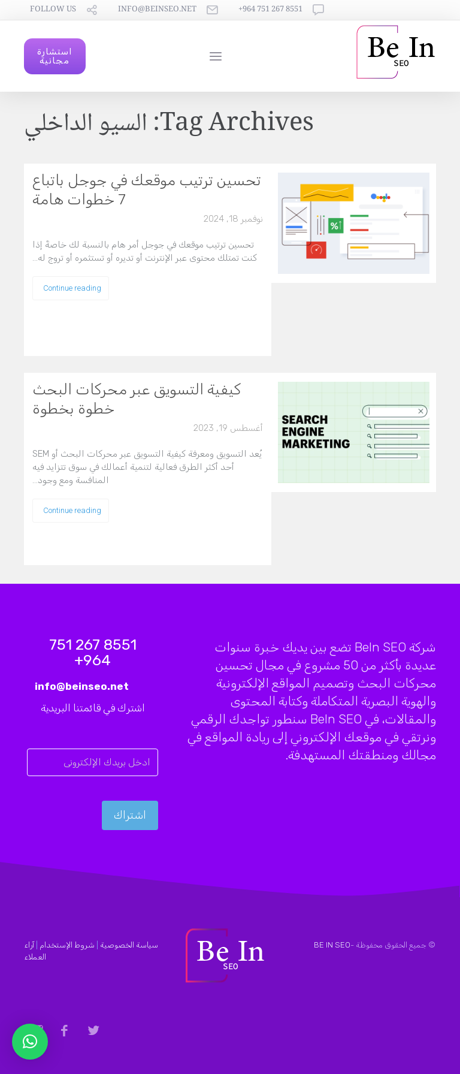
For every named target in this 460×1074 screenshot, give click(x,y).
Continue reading (72, 287)
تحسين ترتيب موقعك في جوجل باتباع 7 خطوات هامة (146, 189)
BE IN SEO (332, 944)
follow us (53, 10)
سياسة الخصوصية (129, 944)
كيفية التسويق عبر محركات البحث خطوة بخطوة (136, 399)
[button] (30, 1042)
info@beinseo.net (157, 10)
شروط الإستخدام (67, 944)
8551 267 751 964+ (270, 10)
